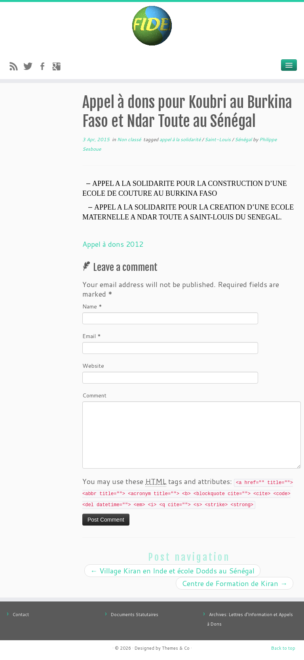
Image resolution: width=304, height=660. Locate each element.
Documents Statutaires (134, 614)
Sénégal (244, 139)
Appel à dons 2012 (112, 244)
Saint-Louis (218, 139)
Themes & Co (176, 648)
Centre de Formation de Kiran (234, 583)
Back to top (283, 648)
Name (92, 306)
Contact (21, 614)
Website (93, 366)
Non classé (129, 139)
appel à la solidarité (181, 139)
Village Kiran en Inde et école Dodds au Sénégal (172, 570)
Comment (94, 395)
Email (91, 336)
